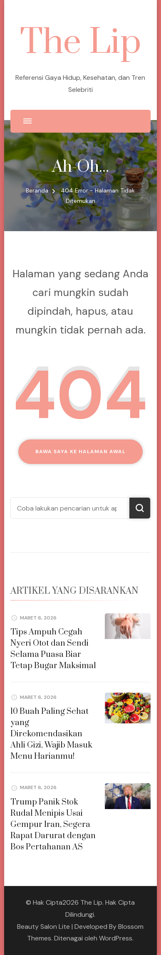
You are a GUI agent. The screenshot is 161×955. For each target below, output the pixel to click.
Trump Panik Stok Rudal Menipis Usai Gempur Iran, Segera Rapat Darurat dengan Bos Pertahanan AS (53, 824)
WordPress (115, 938)
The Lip (80, 42)
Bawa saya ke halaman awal (80, 451)
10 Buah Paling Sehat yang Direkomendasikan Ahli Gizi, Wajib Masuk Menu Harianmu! (51, 734)
